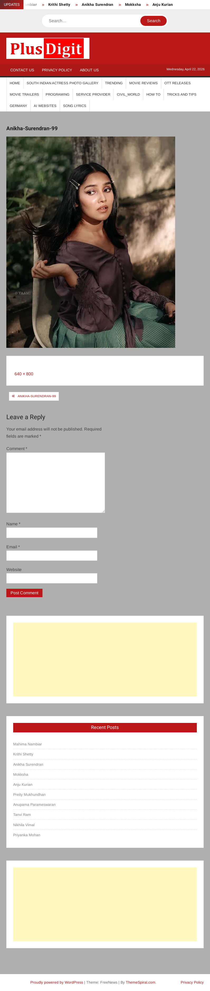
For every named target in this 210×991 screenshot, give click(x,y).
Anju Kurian (162, 4)
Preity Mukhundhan (29, 794)
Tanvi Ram (22, 814)
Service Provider (93, 94)
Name (13, 524)
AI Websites (45, 106)
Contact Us (22, 70)
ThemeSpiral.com (140, 982)
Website (14, 569)
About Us (89, 70)
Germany (18, 106)
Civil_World (128, 94)
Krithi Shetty (59, 4)
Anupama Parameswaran (34, 804)
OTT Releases (177, 83)
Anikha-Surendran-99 (37, 396)
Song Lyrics (74, 106)
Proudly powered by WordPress (56, 982)
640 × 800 (24, 374)
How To (153, 94)
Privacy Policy (57, 70)
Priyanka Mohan (26, 835)
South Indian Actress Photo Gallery (62, 83)
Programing (57, 94)
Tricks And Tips (182, 94)
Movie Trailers (24, 94)
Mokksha (133, 4)
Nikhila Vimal (24, 825)
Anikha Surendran (97, 4)
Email (13, 547)
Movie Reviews (143, 83)
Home (15, 83)
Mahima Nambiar (27, 744)
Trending (114, 83)
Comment (16, 448)
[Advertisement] (105, 659)
